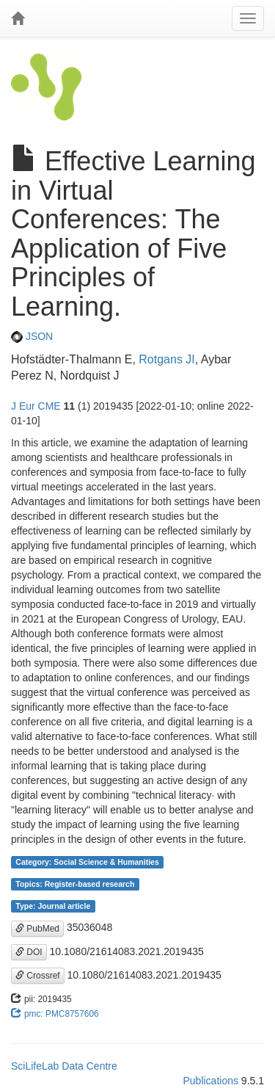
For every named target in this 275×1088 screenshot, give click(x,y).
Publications (210, 1081)
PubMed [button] (37, 929)
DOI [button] (29, 952)
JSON (32, 336)
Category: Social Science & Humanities (86, 861)
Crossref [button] (37, 976)
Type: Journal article (52, 906)
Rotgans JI (166, 359)
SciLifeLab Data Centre (64, 1066)
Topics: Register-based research (74, 884)
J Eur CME (36, 406)
